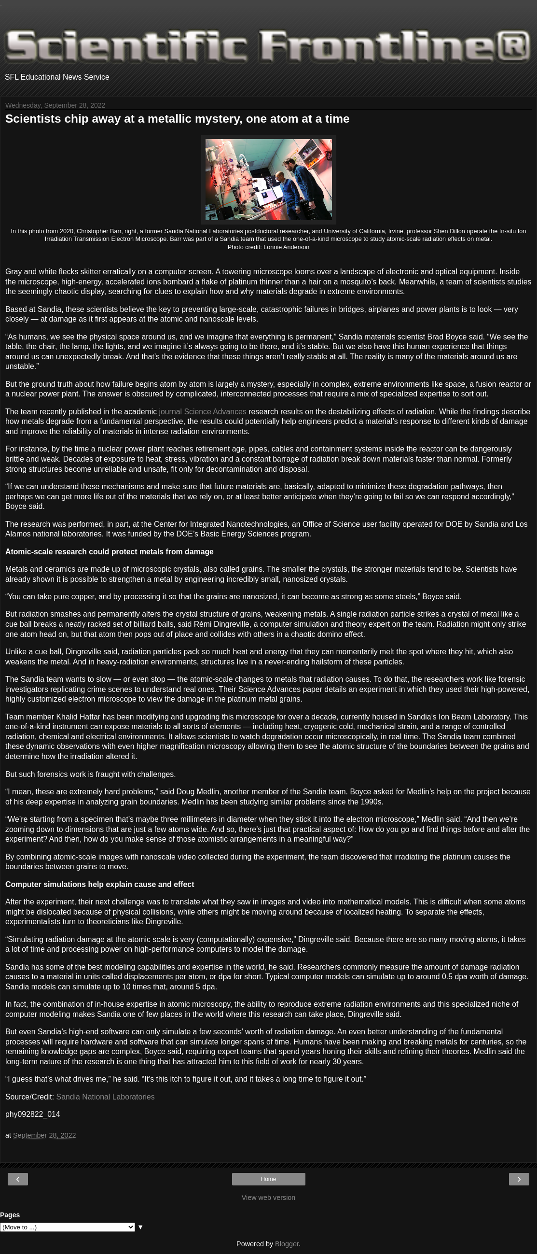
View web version (269, 1197)
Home (268, 1179)
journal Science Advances (203, 412)
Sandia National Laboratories (105, 1097)
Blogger (287, 1244)
